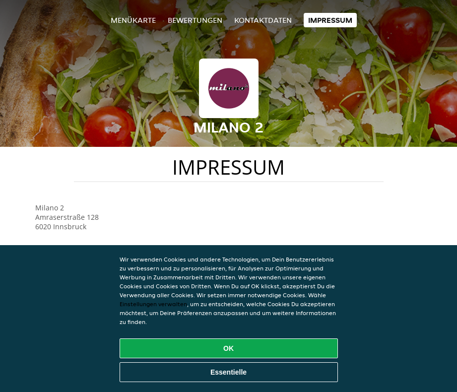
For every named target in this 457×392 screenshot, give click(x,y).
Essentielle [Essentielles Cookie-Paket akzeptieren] (228, 372)
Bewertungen (195, 20)
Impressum (330, 20)
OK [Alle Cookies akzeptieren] (228, 348)
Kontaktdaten (263, 20)
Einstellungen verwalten (153, 304)
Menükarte (133, 20)
